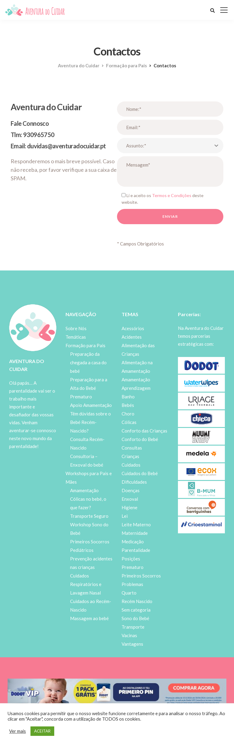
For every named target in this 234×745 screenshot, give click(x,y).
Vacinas (129, 635)
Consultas (132, 447)
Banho (128, 396)
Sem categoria (136, 610)
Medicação (133, 541)
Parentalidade (136, 550)
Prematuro (133, 567)
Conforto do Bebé (140, 439)
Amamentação (84, 490)
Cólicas (129, 422)
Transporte (133, 627)
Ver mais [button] (17, 731)
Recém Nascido (137, 601)
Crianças (130, 456)
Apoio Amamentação (91, 405)
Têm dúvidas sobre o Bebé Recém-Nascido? (90, 422)
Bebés (128, 405)
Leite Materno (136, 524)
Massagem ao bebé (89, 618)
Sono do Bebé (135, 618)
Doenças (131, 490)
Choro (128, 413)
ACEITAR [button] (42, 731)
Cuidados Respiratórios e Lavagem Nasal (85, 584)
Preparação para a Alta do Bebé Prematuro (88, 388)
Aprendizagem (136, 388)
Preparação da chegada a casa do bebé (88, 362)
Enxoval (130, 499)
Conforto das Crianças (144, 430)
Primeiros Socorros (141, 575)
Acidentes (132, 337)
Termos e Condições (171, 195)
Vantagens (132, 644)
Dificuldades (134, 482)
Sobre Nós (76, 328)
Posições (131, 558)
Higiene (129, 507)
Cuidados (131, 465)
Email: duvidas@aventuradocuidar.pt (58, 146)
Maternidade (135, 533)
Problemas (132, 584)
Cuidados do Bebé (140, 473)
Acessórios (133, 328)
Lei (125, 516)
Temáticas (76, 337)
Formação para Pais (85, 345)
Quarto (129, 592)
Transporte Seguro (89, 516)
